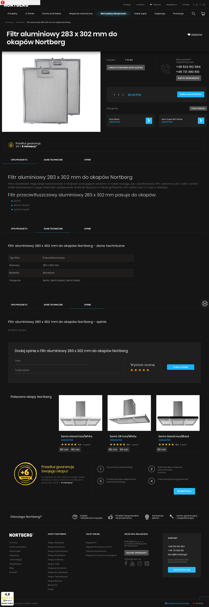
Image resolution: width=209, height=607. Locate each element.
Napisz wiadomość (188, 78)
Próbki (51, 588)
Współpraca (15, 563)
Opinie (87, 159)
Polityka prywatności (96, 551)
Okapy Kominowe (56, 546)
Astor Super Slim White (172, 119)
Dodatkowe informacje (177, 603)
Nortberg (9, 22)
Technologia (15, 559)
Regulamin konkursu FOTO (99, 546)
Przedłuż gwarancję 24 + (28, 145)
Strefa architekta (51, 14)
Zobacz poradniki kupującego (125, 67)
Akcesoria (20, 22)
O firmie (29, 14)
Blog (11, 567)
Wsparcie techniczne (80, 14)
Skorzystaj (184, 491)
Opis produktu (19, 159)
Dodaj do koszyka (190, 94)
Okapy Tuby (54, 563)
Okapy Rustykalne (57, 555)
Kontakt (13, 571)
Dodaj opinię (180, 367)
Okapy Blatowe (55, 580)
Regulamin (91, 542)
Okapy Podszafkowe (58, 551)
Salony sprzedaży (136, 552)
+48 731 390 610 (188, 71)
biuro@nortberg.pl (177, 554)
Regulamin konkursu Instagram (102, 555)
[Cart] (203, 14)
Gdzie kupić (140, 14)
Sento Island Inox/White (77, 436)
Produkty (12, 14)
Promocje (178, 14)
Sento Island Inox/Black (174, 436)
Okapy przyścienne (57, 567)
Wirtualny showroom (113, 14)
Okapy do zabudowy (58, 571)
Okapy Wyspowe (56, 542)
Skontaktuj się (181, 570)
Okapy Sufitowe (55, 559)
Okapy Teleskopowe (58, 575)
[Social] (125, 563)
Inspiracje (160, 14)
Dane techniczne (53, 159)
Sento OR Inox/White (123, 436)
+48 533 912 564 (188, 66)
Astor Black (114, 119)
